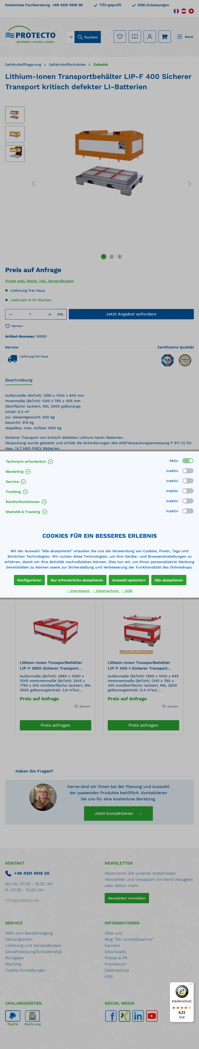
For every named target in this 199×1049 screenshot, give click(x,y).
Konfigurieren (29, 580)
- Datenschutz (106, 591)
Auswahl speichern (129, 580)
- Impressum (79, 591)
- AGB (127, 591)
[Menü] (191, 985)
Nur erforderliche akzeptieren (77, 580)
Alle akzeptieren (169, 580)
